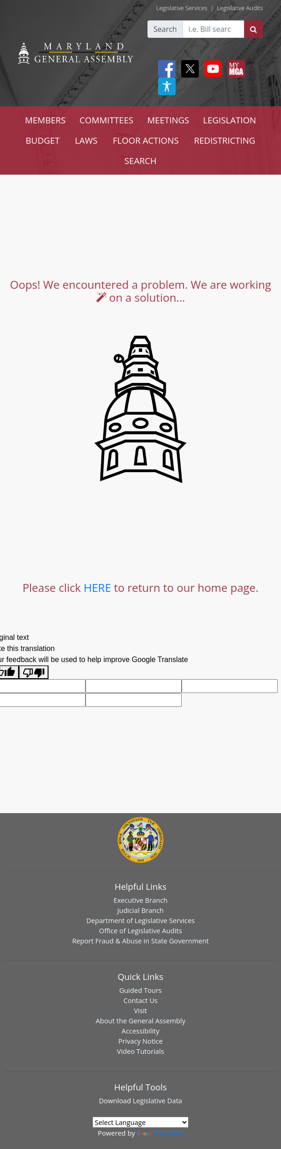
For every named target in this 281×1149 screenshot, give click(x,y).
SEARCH (140, 160)
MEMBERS (45, 120)
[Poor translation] (34, 672)
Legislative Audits (240, 8)
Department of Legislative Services (140, 920)
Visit (140, 1010)
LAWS (86, 140)
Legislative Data (157, 1100)
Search (165, 29)
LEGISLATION (229, 120)
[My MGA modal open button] (234, 69)
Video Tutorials (140, 1051)
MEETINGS (168, 120)
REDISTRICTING (225, 140)
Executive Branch (141, 900)
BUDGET (43, 140)
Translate (160, 1132)
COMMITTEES (106, 120)
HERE (97, 587)
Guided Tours (140, 990)
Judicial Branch (140, 910)
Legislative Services (182, 8)
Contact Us (140, 1000)
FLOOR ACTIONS (146, 140)
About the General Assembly (140, 1020)
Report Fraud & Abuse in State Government (140, 940)
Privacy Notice (140, 1041)
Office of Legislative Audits (140, 930)
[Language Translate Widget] (140, 1122)
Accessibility (140, 1030)
